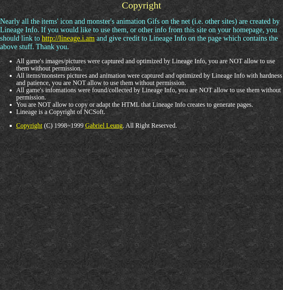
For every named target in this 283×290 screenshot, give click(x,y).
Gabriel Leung (104, 125)
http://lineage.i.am (68, 38)
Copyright (29, 125)
